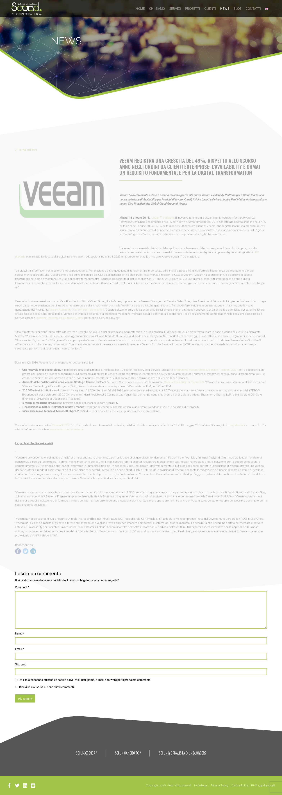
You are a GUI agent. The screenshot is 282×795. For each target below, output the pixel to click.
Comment (22, 587)
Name (19, 633)
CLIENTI (210, 8)
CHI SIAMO (157, 8)
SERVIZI (175, 8)
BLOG (237, 8)
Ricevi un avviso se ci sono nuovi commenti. (44, 687)
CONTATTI (253, 8)
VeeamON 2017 (62, 425)
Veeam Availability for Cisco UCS (184, 382)
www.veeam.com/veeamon (67, 429)
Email (19, 649)
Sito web (20, 664)
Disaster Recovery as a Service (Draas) (60, 318)
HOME (140, 8)
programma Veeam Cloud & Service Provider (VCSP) (206, 369)
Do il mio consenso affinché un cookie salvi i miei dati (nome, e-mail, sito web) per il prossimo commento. (85, 680)
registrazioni (237, 425)
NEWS (224, 8)
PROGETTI (192, 8)
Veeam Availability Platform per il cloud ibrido (76, 309)
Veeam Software (163, 217)
